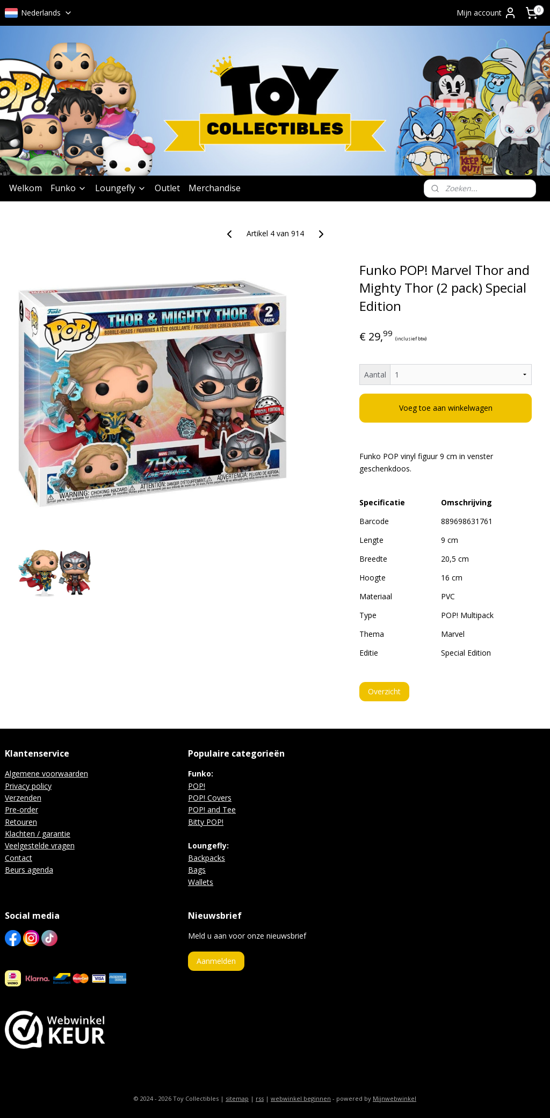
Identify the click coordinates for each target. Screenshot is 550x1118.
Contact (18, 858)
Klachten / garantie (37, 834)
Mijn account (487, 12)
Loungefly (120, 188)
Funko (68, 188)
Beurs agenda (29, 870)
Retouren (21, 822)
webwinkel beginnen (301, 1098)
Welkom (25, 188)
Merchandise (215, 188)
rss (260, 1098)
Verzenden (23, 798)
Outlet (167, 188)
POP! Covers (209, 798)
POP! (196, 786)
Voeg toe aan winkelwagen (446, 408)
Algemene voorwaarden (46, 773)
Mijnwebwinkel (394, 1098)
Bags (197, 870)
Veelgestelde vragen (40, 845)
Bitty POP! (205, 822)
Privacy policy (28, 786)
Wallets (200, 882)
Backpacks (206, 858)
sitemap (237, 1098)
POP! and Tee (212, 809)
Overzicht (384, 691)
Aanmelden (216, 961)
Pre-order (21, 809)
